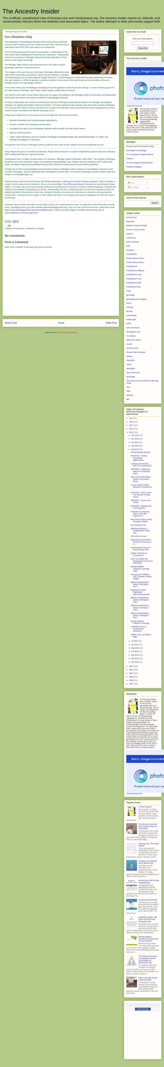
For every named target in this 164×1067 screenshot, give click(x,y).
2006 (155, 128)
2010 (131, 673)
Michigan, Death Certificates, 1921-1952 (74, 159)
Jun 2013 (135, 645)
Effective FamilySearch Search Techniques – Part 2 (140, 607)
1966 (147, 128)
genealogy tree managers (136, 299)
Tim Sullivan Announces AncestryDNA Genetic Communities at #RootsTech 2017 (148, 959)
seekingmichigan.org (69, 137)
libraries (40, 228)
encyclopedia (131, 254)
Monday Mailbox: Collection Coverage (140, 622)
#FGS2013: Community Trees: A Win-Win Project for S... (140, 514)
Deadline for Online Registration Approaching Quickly (140, 592)
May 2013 (135, 648)
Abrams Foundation (25, 105)
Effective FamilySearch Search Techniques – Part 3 (140, 600)
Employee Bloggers (134, 167)
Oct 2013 (135, 442)
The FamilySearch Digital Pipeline (139, 154)
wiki (127, 399)
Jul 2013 (135, 641)
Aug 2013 (135, 449)
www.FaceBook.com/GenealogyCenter (21, 213)
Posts (131, 183)
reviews (129, 356)
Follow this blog (142, 1009)
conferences (31, 228)
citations (129, 234)
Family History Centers (135, 258)
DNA (128, 246)
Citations (129, 158)
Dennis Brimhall (132, 242)
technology (130, 377)
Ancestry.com (60, 187)
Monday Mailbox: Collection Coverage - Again (140, 569)
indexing (129, 307)
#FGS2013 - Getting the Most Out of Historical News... (140, 471)
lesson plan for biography (85, 195)
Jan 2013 (135, 662)
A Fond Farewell (145, 807)
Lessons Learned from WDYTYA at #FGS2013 (141, 465)
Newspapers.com (133, 332)
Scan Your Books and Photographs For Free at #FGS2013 (142, 561)
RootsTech (130, 360)
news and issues (133, 328)
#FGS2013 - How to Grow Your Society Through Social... (141, 495)
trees (128, 387)
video (128, 391)
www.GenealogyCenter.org (55, 207)
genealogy (130, 295)
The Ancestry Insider (30, 11)
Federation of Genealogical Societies (24, 42)
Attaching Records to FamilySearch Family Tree (140, 531)
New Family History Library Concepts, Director (141, 520)
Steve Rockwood (133, 373)
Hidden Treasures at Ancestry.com (139, 554)
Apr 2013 (135, 651)
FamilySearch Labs (134, 275)
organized (60, 88)
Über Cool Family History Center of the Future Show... (141, 479)
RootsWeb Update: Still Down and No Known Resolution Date (148, 919)
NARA (128, 324)
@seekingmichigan (87, 137)
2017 (131, 418)
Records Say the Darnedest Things (140, 146)
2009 (131, 677)
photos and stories (133, 340)
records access (132, 348)
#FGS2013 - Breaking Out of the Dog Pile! (141, 507)
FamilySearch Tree (133, 279)
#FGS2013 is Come (138, 536)
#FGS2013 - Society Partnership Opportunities (139, 458)
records (129, 344)
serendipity (130, 368)
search (129, 364)
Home (61, 323)
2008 (131, 680)
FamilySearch (15, 154)
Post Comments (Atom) (67, 332)
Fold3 (128, 291)
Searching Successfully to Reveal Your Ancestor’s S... (141, 542)
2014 (131, 429)
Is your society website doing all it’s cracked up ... (141, 487)
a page (36, 195)
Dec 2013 (135, 435)
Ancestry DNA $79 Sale (148, 900)
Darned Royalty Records (140, 452)
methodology (131, 315)
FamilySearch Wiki (133, 283)
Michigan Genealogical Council (42, 88)
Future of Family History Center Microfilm (148, 979)
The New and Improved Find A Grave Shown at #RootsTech (148, 826)
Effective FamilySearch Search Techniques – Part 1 (140, 615)
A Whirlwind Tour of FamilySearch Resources (138, 629)
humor (128, 303)
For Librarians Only (138, 525)
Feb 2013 (135, 658)
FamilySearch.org (133, 287)
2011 (131, 670)
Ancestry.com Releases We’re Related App (148, 862)
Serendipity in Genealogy (136, 150)
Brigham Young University (136, 225)
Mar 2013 (135, 655)
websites (129, 395)
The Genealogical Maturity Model (139, 163)
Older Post (111, 323)
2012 (131, 666)
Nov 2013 (135, 439)
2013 (131, 432)
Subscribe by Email (134, 106)
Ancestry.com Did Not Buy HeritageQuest (149, 881)
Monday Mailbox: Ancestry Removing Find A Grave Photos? (148, 939)
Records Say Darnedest (135, 352)
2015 (131, 425)
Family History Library (135, 262)
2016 (131, 422)
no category (131, 336)
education (130, 250)
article (57, 90)
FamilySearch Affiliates (135, 271)
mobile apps (131, 319)
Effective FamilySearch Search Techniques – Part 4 (140, 584)
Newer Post (11, 323)
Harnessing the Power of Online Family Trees (140, 549)
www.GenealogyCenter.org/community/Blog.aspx (32, 210)
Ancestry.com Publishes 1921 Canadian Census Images (141, 576)
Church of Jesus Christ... (136, 230)
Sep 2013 (135, 446)
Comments (133, 187)
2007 (131, 684)
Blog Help (130, 221)
